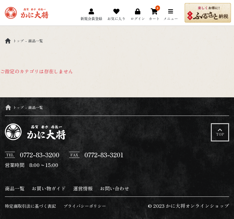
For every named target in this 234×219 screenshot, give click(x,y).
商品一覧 (14, 188)
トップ (14, 40)
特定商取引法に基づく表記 (30, 206)
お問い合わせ (114, 188)
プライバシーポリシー (84, 206)
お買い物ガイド (49, 188)
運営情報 (83, 188)
